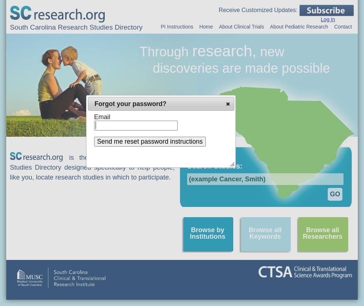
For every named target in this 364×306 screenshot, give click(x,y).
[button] (228, 103)
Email (102, 117)
